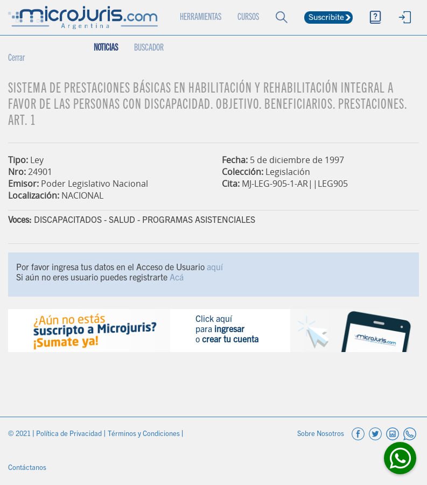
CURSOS (248, 18)
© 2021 (20, 434)
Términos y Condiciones (144, 434)
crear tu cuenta (230, 340)
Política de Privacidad (69, 434)
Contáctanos (27, 468)
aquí (215, 268)
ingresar (229, 330)
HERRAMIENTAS (200, 18)
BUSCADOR (149, 48)
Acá (177, 278)
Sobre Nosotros (321, 434)
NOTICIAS (106, 48)
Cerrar (16, 59)
